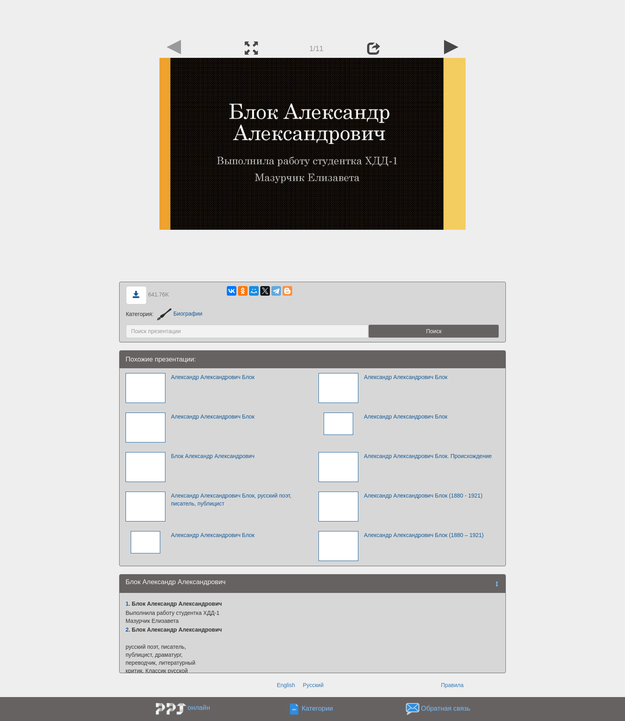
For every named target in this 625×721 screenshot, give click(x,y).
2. (128, 629)
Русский (313, 685)
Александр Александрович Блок (212, 377)
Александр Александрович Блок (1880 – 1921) (424, 535)
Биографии (179, 313)
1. (128, 604)
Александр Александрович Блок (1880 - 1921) (423, 495)
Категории (317, 708)
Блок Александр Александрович (212, 456)
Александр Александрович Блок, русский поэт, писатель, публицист (231, 499)
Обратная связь (445, 708)
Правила (452, 685)
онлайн (199, 707)
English (286, 685)
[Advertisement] (312, 18)
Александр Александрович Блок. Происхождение (428, 456)
